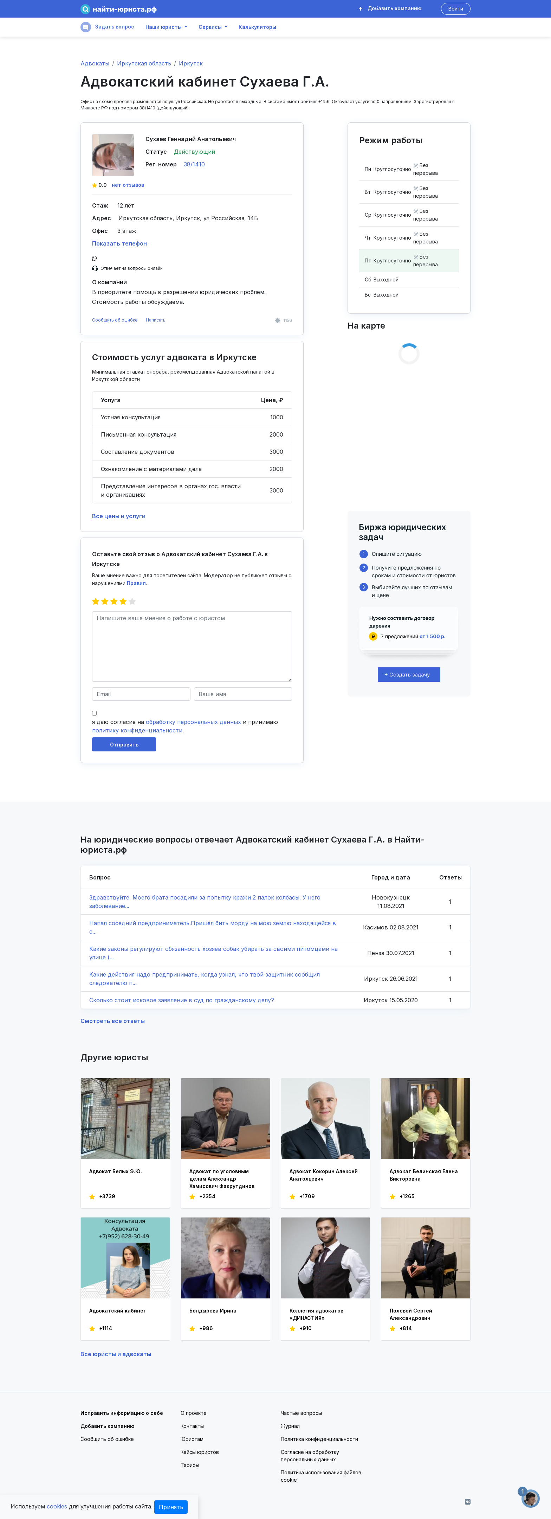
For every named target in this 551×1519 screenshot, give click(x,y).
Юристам (192, 1439)
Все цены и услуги (118, 516)
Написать (156, 320)
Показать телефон (119, 243)
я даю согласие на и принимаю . (185, 726)
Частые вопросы (301, 1413)
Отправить (124, 745)
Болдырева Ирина (212, 1311)
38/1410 (194, 164)
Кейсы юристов (200, 1452)
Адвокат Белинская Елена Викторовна (424, 1175)
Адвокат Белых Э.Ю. (115, 1171)
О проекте (194, 1413)
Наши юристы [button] (163, 27)
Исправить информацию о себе (121, 1413)
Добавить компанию (390, 8)
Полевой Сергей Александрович (411, 1314)
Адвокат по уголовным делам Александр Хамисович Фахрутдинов (221, 1178)
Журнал (290, 1426)
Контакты (192, 1426)
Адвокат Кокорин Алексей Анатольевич (324, 1175)
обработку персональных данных (193, 721)
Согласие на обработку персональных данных (310, 1455)
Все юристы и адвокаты (115, 1354)
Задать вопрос (107, 27)
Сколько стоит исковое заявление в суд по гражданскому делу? (181, 1000)
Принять (171, 1507)
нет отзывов (128, 185)
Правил (136, 583)
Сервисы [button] (210, 27)
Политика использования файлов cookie (321, 1476)
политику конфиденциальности (137, 730)
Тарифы (190, 1465)
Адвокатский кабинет (118, 1311)
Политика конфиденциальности (319, 1439)
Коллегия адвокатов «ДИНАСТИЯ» (316, 1314)
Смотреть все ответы (112, 1020)
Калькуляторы (257, 27)
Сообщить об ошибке (115, 320)
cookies (57, 1506)
